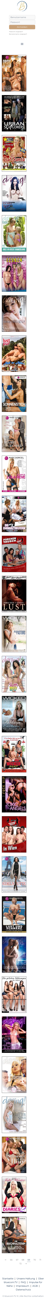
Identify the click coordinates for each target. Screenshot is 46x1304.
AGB (35, 1286)
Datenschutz (23, 1289)
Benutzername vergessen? (18, 34)
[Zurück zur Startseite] (22, 6)
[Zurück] (5, 1260)
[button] (22, 44)
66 (11, 1260)
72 (20, 1263)
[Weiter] (26, 1264)
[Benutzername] (22, 17)
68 (23, 1260)
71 (40, 1260)
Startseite (7, 1278)
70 (34, 1260)
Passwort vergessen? (16, 31)
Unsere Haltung (26, 1278)
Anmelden (22, 27)
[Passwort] (22, 22)
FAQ (23, 1282)
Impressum (22, 1286)
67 (17, 1260)
